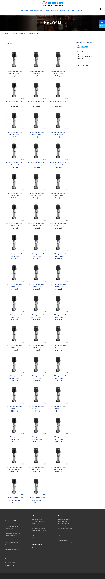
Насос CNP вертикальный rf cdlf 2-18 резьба (58, 255)
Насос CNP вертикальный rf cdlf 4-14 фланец (58, 225)
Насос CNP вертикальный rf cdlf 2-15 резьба (14, 194)
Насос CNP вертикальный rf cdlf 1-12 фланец (14, 133)
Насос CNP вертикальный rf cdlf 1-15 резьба (36, 286)
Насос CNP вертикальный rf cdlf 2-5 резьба (14, 103)
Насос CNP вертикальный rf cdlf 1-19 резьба (14, 225)
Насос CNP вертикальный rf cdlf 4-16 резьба (36, 255)
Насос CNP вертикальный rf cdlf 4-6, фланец (36, 72)
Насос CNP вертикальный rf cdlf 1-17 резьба (36, 225)
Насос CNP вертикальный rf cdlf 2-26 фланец (36, 408)
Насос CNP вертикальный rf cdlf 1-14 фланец (14, 72)
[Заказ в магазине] (63, 44)
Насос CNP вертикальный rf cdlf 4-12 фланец (36, 164)
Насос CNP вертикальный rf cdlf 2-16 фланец (36, 194)
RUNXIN (21, 576)
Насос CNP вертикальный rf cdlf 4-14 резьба (14, 255)
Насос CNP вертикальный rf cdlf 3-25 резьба (14, 347)
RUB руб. (101, 22)
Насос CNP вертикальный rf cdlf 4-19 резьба (14, 408)
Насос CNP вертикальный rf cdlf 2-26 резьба (58, 316)
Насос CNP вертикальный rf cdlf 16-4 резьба (14, 438)
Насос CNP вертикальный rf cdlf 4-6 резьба (58, 103)
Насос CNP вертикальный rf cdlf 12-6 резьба (58, 377)
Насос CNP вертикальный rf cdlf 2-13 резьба (14, 164)
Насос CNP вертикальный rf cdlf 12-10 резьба (36, 438)
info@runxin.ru (10, 565)
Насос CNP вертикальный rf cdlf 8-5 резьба (58, 347)
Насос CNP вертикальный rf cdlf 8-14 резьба (36, 499)
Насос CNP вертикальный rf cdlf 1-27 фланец (36, 316)
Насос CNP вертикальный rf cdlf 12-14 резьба (14, 499)
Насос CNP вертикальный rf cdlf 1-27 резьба (14, 316)
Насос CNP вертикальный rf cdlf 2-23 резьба (58, 286)
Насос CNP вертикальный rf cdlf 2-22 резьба (14, 286)
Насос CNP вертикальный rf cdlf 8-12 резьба (58, 438)
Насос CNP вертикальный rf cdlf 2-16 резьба (58, 194)
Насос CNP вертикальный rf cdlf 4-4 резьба (36, 103)
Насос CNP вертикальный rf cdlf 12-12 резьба (14, 469)
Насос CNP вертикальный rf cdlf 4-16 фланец (14, 377)
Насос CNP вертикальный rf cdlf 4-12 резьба (58, 164)
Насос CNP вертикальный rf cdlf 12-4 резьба (36, 347)
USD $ (101, 26)
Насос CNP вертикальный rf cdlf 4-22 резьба (58, 408)
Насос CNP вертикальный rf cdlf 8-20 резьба (58, 469)
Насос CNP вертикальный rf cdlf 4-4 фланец (58, 72)
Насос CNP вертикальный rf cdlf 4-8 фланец (36, 133)
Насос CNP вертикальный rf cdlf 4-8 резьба (58, 133)
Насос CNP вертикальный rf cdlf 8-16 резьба (36, 469)
